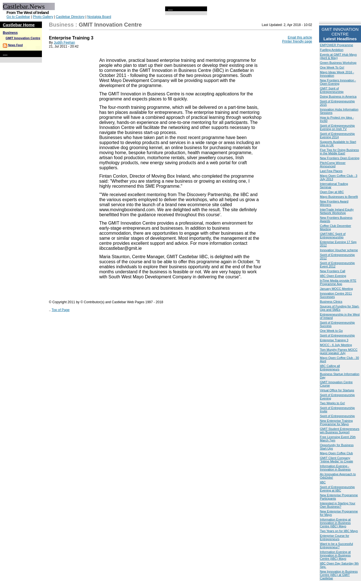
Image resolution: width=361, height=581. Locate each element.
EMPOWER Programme (336, 45)
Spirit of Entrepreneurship (337, 335)
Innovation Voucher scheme (339, 250)
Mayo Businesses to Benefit (339, 196)
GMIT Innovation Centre (23, 38)
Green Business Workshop (338, 62)
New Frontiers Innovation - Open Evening (338, 82)
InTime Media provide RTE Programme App (338, 282)
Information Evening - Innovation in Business (335, 467)
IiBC (323, 482)
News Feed (15, 45)
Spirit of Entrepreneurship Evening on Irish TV (337, 127)
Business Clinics (331, 301)
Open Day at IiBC (332, 192)
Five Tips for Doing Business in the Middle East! (339, 151)
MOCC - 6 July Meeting (336, 345)
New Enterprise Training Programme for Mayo (336, 422)
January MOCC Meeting (336, 288)
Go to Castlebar (18, 17)
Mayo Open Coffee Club (336, 453)
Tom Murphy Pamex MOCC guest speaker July (338, 351)
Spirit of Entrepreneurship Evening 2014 (337, 135)
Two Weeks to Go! (332, 403)
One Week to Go (331, 330)
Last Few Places (331, 171)
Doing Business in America (338, 96)
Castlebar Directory (70, 17)
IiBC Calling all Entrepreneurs (330, 367)
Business (10, 33)
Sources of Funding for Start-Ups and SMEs (339, 308)
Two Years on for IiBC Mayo (339, 531)
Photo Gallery (43, 17)
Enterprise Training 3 (334, 340)
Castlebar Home (19, 24)
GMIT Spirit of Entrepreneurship (331, 90)
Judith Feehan (64, 42)
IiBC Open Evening (333, 275)
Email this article (300, 37)
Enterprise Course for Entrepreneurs (334, 537)
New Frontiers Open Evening (339, 158)
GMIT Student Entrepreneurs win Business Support (339, 430)
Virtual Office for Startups (337, 390)
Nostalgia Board (99, 17)
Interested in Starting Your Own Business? (337, 505)
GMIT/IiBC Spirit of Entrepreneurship (333, 235)
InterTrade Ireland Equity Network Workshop (337, 211)
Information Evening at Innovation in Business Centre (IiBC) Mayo (335, 523)
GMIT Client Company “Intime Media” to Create (336, 459)
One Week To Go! (332, 67)
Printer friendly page (297, 41)
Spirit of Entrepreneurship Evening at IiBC (337, 488)
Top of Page (61, 310)
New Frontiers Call (332, 271)
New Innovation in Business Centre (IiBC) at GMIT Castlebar (339, 575)
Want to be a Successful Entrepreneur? (336, 545)
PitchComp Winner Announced (333, 164)
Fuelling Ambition (331, 49)
